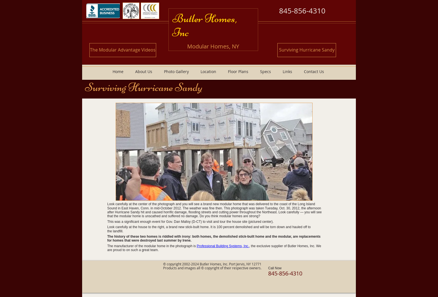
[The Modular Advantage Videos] (122, 50)
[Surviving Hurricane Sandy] (306, 50)
